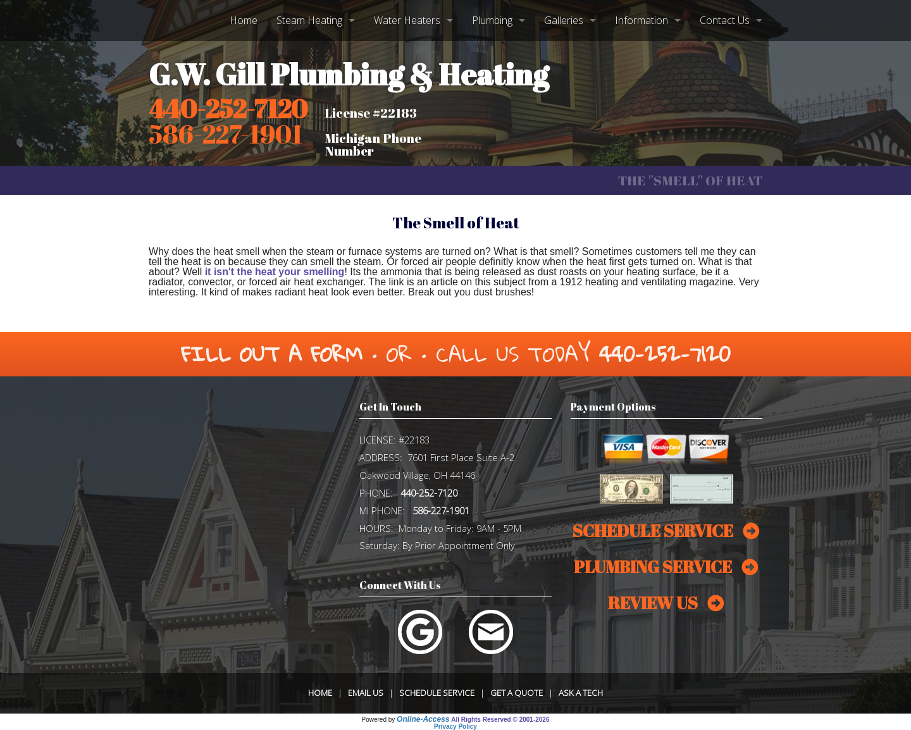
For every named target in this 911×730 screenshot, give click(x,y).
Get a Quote (516, 692)
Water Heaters (407, 20)
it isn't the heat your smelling (275, 271)
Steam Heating (309, 20)
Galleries (563, 20)
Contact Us (725, 20)
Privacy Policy (455, 726)
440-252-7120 (228, 109)
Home (243, 20)
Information (641, 20)
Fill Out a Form (272, 354)
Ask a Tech (581, 692)
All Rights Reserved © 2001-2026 (500, 719)
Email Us (365, 692)
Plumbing (492, 20)
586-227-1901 (440, 510)
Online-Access (423, 719)
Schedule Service (436, 692)
